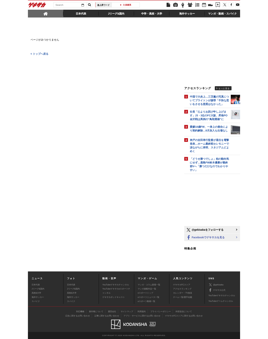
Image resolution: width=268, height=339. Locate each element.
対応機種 (80, 311)
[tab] (45, 13)
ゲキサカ (37, 6)
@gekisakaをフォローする (205, 230)
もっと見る (224, 88)
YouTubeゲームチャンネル (220, 301)
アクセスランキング (182, 289)
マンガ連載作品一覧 (147, 289)
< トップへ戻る (39, 53)
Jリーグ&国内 (38, 289)
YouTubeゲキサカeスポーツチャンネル (116, 291)
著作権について (96, 311)
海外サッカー (38, 297)
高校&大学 (36, 293)
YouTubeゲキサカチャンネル (115, 285)
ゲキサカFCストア (181, 285)
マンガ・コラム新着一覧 (149, 285)
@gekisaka (216, 284)
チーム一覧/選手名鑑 (182, 297)
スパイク (36, 301)
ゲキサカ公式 (216, 290)
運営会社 (112, 311)
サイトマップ (127, 311)
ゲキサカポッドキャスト (113, 297)
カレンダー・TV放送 (182, 293)
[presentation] (45, 13)
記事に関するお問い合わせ (107, 316)
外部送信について (184, 311)
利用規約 (142, 311)
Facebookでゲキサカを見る (205, 237)
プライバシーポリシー (160, 311)
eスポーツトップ (145, 293)
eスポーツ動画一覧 (146, 301)
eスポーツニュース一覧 (148, 297)
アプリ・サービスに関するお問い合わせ (142, 316)
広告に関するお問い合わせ (77, 316)
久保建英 (127, 5)
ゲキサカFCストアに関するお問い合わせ (184, 316)
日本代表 (36, 285)
